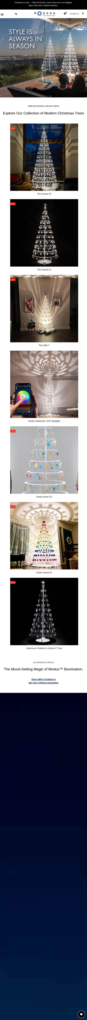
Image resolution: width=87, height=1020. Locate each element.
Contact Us (75, 14)
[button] (2, 14)
